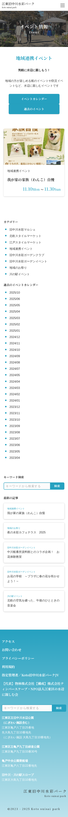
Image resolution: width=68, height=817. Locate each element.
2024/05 (14, 375)
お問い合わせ (11, 649)
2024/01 (14, 400)
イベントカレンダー (34, 99)
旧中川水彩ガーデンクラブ (26, 255)
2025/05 (14, 305)
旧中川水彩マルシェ (22, 229)
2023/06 (14, 445)
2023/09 (14, 426)
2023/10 (14, 419)
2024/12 (14, 337)
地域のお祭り (18, 267)
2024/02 (14, 394)
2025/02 (14, 324)
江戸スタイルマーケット (25, 242)
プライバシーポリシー (18, 658)
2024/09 (14, 356)
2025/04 (14, 311)
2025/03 (14, 318)
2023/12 (14, 406)
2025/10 (14, 292)
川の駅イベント (19, 274)
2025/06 (14, 298)
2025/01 (14, 330)
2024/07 (14, 368)
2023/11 (14, 413)
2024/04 (14, 381)
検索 (57, 486)
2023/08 (14, 432)
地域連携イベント (21, 248)
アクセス (8, 641)
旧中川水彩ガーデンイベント (28, 261)
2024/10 (14, 349)
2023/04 (14, 457)
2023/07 (14, 438)
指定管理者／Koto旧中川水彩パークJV (30, 675)
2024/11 (14, 343)
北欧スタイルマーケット (25, 235)
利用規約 (8, 666)
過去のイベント (34, 109)
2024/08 (14, 362)
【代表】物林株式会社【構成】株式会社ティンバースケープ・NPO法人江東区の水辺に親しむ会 (33, 689)
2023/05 (14, 451)
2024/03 (14, 387)
